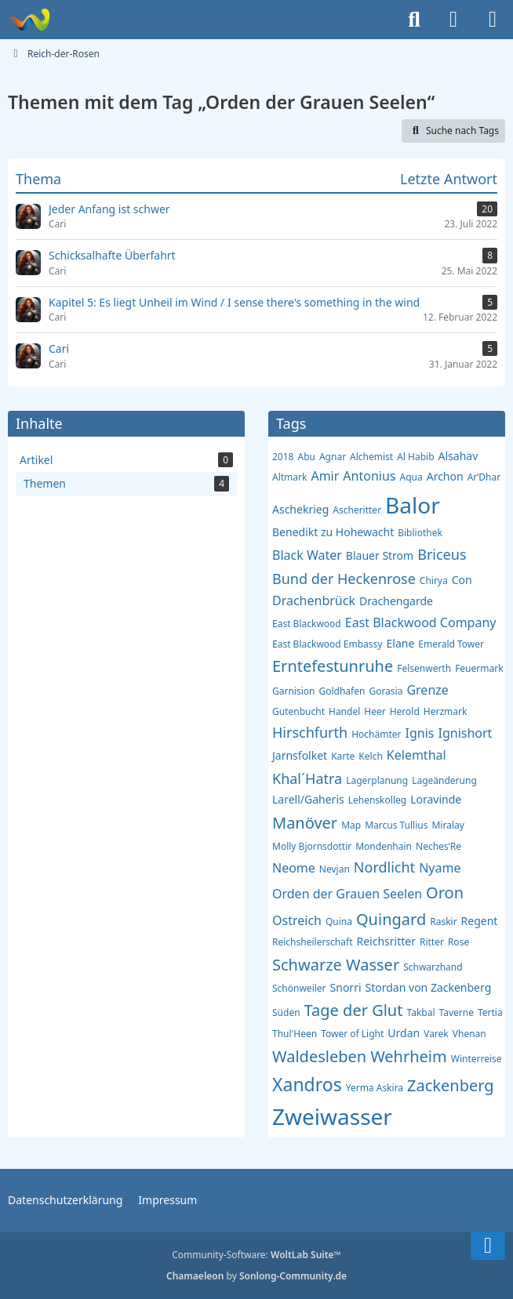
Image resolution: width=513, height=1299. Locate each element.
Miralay (447, 825)
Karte (343, 756)
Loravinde (435, 799)
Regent (479, 920)
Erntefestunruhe (332, 666)
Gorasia (385, 691)
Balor (412, 505)
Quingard (391, 919)
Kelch (370, 756)
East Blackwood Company (421, 622)
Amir (325, 475)
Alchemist (371, 456)
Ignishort (465, 733)
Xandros (307, 1084)
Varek (436, 1033)
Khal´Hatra (307, 778)
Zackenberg (450, 1085)
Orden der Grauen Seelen (347, 893)
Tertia (490, 1012)
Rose (458, 942)
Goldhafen (341, 691)
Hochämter (376, 734)
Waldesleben (319, 1056)
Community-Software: (256, 1254)
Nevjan (334, 869)
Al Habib (415, 456)
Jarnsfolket (299, 755)
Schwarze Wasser (335, 964)
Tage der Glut (353, 1010)
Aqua (410, 477)
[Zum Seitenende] (488, 1246)
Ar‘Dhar (484, 477)
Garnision (293, 691)
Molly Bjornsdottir (311, 846)
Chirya (434, 580)
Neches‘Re (438, 846)
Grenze (427, 689)
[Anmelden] (453, 19)
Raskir (443, 921)
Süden (286, 1012)
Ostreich (297, 920)
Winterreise (476, 1058)
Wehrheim (408, 1056)
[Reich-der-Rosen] (29, 19)
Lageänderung (444, 780)
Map (351, 825)
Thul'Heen (294, 1033)
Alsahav (458, 455)
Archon (445, 476)
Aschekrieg (300, 509)
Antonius (369, 475)
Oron (445, 892)
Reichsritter (385, 941)
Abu (306, 456)
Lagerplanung (377, 780)
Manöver (304, 822)
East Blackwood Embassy (327, 644)
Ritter (432, 942)
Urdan (403, 1032)
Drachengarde (396, 600)
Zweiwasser (332, 1116)
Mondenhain (383, 846)
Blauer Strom (379, 555)
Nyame (439, 867)
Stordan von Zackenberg (429, 987)
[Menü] (492, 19)
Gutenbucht (298, 711)
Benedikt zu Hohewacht (333, 531)
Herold (405, 711)
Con (462, 579)
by (256, 1276)
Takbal (420, 1012)
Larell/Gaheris (308, 799)
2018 (282, 456)
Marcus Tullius (396, 825)
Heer (374, 711)
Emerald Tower (451, 644)
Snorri (346, 987)
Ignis (420, 733)
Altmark (289, 477)
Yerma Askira (374, 1087)
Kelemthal (416, 755)
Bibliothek (420, 532)
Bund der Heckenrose (344, 578)
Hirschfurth (309, 732)
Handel (344, 711)
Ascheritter (357, 510)
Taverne (456, 1012)
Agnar (332, 456)
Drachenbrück (313, 600)
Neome (293, 867)
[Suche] (414, 19)
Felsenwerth (424, 668)
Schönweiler (299, 988)
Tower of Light (352, 1033)
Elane (400, 643)
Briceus (441, 554)
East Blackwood (306, 623)
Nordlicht (384, 867)
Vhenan (469, 1033)
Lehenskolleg (377, 800)
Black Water (307, 555)
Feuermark (479, 668)
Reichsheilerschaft (312, 942)
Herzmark (446, 711)
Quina (339, 921)
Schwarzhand (432, 967)
